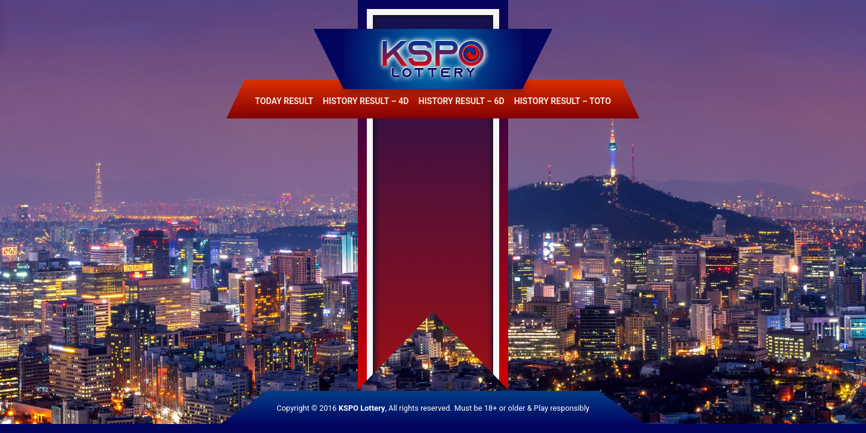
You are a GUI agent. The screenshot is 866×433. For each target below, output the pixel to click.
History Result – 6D (462, 101)
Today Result (284, 101)
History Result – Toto (562, 101)
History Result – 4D (366, 101)
